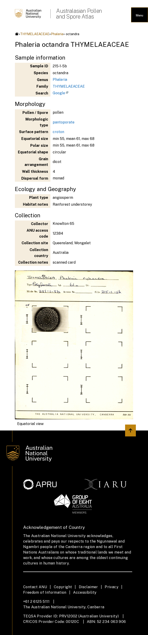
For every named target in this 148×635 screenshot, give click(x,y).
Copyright (63, 587)
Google (59, 93)
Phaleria (57, 34)
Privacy (111, 587)
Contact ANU (35, 587)
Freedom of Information (44, 592)
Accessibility (84, 592)
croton (58, 132)
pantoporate (63, 122)
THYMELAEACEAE (34, 34)
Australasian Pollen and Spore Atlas (79, 14)
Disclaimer (88, 587)
